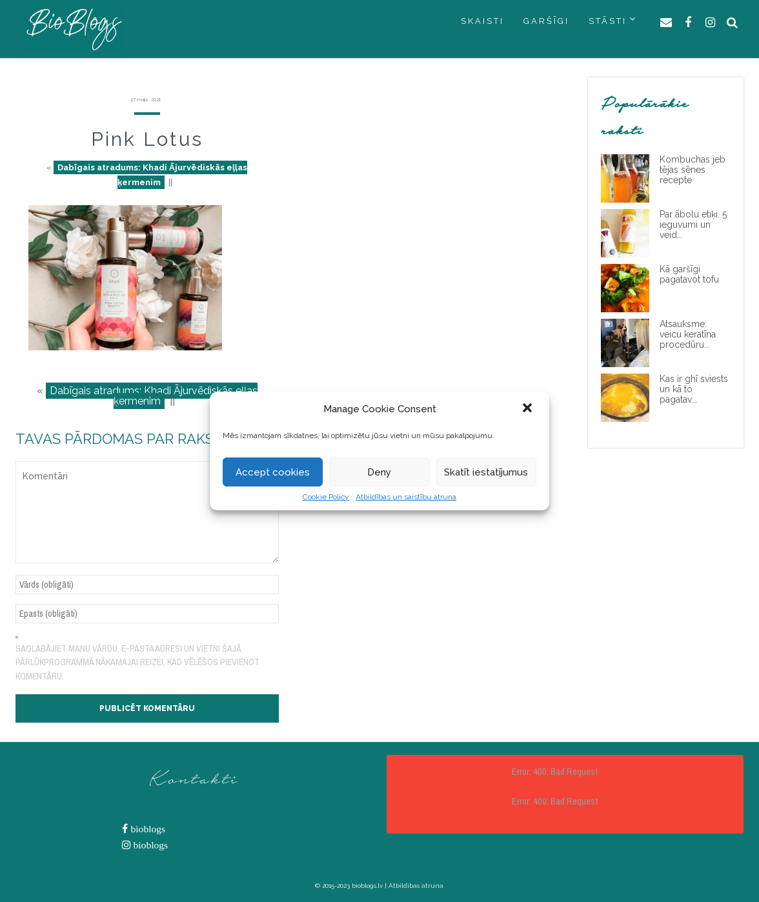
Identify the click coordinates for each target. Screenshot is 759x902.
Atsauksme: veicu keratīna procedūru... (688, 334)
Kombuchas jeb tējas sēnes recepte (692, 169)
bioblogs (146, 829)
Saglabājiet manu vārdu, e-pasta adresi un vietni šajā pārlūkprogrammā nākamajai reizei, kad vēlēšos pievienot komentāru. (137, 662)
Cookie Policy (326, 497)
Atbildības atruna (416, 885)
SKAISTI (482, 21)
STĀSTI (608, 21)
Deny (379, 472)
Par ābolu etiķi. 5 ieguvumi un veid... (693, 224)
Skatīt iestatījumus (486, 472)
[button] (528, 409)
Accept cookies (273, 472)
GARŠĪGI (546, 21)
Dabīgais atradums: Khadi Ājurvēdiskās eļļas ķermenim (152, 175)
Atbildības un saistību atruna (406, 497)
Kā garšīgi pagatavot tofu (689, 274)
